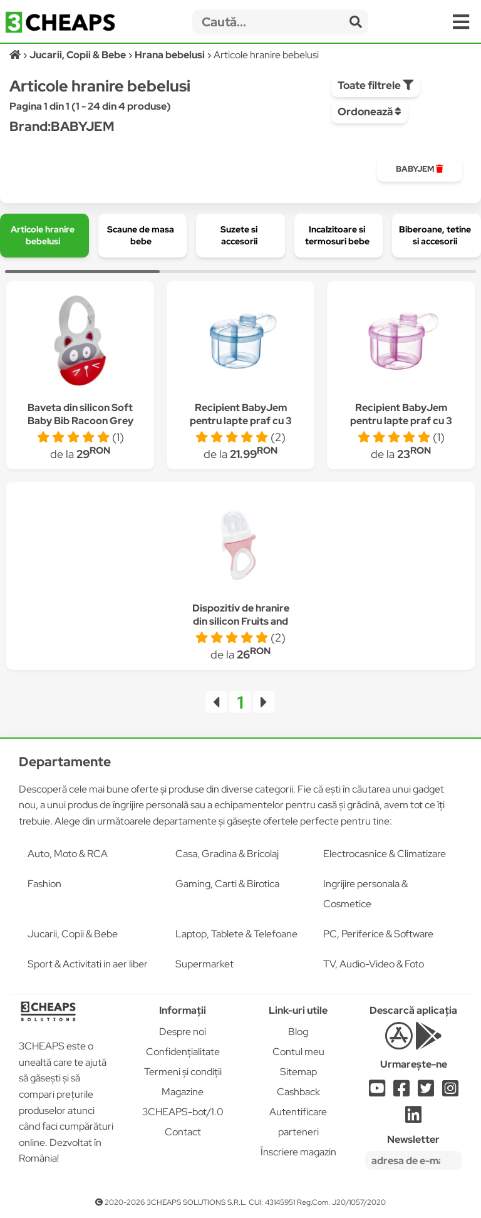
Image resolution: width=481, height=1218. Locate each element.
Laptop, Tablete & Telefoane (236, 933)
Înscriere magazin (298, 1151)
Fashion (44, 883)
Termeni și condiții (183, 1071)
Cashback (298, 1091)
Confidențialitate (183, 1051)
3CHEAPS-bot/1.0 (183, 1111)
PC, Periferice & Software (378, 933)
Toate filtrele (375, 85)
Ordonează (369, 111)
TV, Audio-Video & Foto (373, 964)
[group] (419, 169)
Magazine (183, 1091)
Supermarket (204, 964)
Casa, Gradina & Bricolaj (227, 853)
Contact (183, 1131)
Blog (298, 1031)
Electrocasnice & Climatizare (384, 853)
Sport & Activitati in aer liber (88, 964)
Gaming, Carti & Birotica (227, 883)
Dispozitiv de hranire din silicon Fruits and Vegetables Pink (240, 621)
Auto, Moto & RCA (68, 853)
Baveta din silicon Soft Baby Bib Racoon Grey (80, 414)
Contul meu (298, 1051)
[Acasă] (16, 54)
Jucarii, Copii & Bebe (73, 933)
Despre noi (182, 1031)
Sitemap (298, 1071)
